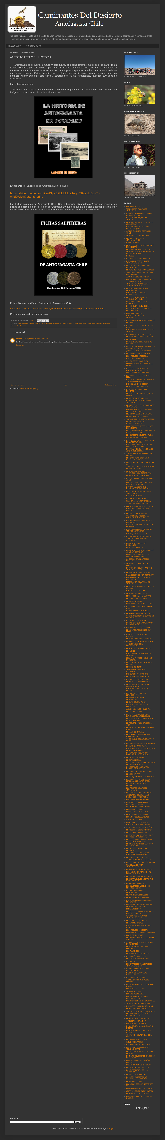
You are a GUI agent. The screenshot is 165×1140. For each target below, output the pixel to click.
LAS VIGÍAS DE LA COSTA (135, 989)
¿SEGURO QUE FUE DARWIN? (137, 822)
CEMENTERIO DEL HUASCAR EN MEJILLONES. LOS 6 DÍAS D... (138, 796)
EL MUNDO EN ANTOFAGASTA (137, 387)
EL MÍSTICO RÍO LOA (134, 760)
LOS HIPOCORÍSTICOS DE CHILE (138, 1044)
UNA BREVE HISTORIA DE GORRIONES (140, 743)
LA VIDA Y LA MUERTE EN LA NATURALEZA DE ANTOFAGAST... (138, 488)
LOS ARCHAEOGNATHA (134, 994)
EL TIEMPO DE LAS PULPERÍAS (137, 857)
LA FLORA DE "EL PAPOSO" (136, 1074)
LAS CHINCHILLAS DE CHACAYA (138, 353)
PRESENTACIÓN (15, 46)
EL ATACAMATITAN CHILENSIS (137, 895)
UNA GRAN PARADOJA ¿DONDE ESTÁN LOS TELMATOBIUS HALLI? (138, 715)
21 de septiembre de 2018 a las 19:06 (35, 339)
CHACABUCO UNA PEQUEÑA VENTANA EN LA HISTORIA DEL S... (140, 763)
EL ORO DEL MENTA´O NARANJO (138, 682)
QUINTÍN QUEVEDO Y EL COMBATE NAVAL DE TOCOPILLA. (139, 214)
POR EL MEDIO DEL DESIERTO (137, 1067)
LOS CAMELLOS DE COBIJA (136, 591)
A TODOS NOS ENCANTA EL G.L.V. (138, 860)
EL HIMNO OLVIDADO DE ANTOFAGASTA (135, 698)
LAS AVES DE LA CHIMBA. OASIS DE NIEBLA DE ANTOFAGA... (139, 483)
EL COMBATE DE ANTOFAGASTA (138, 572)
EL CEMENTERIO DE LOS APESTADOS (140, 270)
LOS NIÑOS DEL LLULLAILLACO (137, 817)
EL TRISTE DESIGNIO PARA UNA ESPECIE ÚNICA (138, 735)
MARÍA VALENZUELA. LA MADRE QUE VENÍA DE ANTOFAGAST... (140, 530)
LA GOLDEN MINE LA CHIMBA (137, 814)
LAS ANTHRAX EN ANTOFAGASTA (138, 1065)
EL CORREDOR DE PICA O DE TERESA (140, 771)
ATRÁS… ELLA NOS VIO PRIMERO (138, 504)
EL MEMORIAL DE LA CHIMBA (137, 417)
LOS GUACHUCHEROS (134, 935)
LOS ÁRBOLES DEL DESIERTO (137, 930)
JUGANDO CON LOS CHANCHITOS (138, 709)
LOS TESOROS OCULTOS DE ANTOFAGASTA (136, 789)
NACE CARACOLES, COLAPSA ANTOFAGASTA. (137, 219)
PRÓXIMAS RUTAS (33, 46)
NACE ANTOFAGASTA (134, 496)
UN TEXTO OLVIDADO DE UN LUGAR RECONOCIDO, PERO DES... (139, 836)
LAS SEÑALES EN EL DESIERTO (138, 384)
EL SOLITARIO (131, 339)
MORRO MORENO (132, 242)
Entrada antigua (110, 385)
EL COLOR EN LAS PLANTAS (136, 832)
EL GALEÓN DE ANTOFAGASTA (137, 897)
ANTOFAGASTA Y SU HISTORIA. (137, 235)
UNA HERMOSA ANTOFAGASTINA (138, 501)
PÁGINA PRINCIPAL (133, 206)
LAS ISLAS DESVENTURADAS (137, 674)
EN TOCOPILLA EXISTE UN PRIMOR (139, 830)
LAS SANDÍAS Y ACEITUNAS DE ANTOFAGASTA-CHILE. (137, 262)
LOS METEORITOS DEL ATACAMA (138, 825)
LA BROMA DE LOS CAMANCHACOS (139, 792)
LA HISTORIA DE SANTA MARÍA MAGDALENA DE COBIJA (137, 768)
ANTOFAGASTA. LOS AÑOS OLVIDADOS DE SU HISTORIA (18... (139, 472)
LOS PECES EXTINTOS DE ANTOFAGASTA (135, 316)
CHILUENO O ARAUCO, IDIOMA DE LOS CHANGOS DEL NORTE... (140, 347)
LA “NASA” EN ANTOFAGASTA (137, 368)
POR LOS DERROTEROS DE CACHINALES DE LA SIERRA (136, 1078)
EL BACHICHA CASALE (134, 923)
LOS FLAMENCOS (132, 951)
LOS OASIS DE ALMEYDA (135, 359)
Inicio (65, 385)
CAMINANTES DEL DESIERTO (38, 323)
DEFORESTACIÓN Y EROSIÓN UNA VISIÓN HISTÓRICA (139, 873)
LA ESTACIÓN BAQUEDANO (136, 956)
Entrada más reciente (18, 385)
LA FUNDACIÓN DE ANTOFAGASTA (139, 954)
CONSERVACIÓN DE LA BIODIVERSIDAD (134, 645)
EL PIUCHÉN (130, 651)
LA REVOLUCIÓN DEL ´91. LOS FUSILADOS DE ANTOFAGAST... (137, 754)
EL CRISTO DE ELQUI (134, 601)
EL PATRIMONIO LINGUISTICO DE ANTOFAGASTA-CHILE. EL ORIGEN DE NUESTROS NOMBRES (140, 251)
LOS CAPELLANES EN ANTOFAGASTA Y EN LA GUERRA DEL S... (140, 380)
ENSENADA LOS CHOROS (135, 809)
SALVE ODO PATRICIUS (134, 1042)
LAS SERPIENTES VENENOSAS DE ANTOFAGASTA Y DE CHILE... (139, 905)
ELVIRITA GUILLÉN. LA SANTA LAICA (139, 414)
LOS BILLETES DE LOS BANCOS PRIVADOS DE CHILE (138, 887)
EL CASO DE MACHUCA (135, 712)
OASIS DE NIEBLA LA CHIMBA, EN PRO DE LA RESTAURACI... (140, 441)
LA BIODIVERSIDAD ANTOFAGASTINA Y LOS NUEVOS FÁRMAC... (140, 431)
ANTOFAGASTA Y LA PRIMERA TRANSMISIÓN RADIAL (137, 285)
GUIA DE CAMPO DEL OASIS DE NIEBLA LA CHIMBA (137, 969)
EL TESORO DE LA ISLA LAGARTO (138, 596)
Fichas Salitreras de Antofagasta (72, 323)
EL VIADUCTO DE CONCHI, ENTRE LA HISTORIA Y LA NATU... (140, 912)
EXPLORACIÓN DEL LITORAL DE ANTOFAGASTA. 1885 (138, 583)
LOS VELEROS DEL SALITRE (136, 438)
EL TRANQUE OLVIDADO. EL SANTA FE (140, 777)
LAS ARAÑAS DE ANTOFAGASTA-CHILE (140, 320)
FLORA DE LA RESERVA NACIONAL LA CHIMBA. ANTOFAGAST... (140, 551)
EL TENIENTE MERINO (134, 667)
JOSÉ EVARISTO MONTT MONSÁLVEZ (140, 827)
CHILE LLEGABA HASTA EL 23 (137, 361)
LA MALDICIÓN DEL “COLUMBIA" (138, 476)
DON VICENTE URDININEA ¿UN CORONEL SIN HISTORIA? (137, 555)
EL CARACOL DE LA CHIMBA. (136, 599)
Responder (20, 345)
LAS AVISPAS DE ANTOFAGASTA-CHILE (140, 1001)
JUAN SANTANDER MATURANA (137, 277)
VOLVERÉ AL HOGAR (134, 991)
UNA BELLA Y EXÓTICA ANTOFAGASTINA (134, 866)
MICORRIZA (130, 961)
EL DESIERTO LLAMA (134, 1081)
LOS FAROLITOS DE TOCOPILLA (138, 258)
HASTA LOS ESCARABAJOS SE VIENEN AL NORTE (137, 1048)
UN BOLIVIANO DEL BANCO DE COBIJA (140, 862)
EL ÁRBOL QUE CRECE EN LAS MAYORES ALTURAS (137, 1015)
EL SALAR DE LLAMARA (135, 732)
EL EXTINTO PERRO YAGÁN (136, 920)
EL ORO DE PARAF (133, 774)
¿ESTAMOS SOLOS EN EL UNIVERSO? (140, 1091)
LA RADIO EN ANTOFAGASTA (136, 746)
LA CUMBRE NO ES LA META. (136, 1039)
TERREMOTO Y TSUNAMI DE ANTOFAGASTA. (136, 210)
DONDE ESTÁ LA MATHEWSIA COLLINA (140, 933)
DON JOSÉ (130, 256)
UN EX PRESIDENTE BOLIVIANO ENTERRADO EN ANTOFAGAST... (138, 780)
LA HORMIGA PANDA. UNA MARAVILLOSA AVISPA (135, 423)
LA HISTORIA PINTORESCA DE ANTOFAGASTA (137, 289)
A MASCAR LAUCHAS (134, 819)
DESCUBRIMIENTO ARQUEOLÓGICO (139, 604)
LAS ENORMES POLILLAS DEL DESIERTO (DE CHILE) (137, 997)
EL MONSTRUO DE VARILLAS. (137, 398)
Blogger (111, 1129)
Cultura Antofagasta (55, 323)
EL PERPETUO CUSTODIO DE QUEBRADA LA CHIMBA (137, 298)
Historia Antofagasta (89, 323)
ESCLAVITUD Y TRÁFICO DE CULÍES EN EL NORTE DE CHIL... (139, 410)
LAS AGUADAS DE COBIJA (135, 977)
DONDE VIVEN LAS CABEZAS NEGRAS (140, 1088)
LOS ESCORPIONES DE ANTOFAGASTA (134, 891)
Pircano (19, 339)
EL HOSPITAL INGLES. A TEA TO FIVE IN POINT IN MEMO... (139, 880)
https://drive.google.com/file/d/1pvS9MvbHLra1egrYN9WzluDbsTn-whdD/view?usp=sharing (55, 195)
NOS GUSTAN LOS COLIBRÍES (137, 802)
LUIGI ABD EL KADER (134, 313)
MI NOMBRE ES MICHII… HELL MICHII (140, 1006)
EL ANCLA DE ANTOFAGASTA (136, 513)
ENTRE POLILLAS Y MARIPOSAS (138, 1018)
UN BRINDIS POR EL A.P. (135, 883)
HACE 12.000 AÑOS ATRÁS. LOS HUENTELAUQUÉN (138, 228)
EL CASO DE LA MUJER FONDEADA (139, 876)
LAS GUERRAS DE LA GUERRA (137, 679)
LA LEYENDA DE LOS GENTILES (138, 1094)
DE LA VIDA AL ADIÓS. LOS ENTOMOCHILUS (136, 694)
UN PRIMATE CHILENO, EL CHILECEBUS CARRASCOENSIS (138, 805)
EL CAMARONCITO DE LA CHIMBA (138, 639)
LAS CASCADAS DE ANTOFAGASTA (139, 334)
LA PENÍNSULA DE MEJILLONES (138, 306)
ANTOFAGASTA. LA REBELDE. (137, 593)
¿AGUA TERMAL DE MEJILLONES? (138, 351)
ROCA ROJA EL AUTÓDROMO (137, 812)
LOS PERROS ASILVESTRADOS (137, 620)
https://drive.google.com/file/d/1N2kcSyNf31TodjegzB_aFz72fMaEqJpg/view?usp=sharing (57, 308)
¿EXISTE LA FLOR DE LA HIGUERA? (139, 1004)
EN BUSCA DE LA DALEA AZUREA (138, 648)
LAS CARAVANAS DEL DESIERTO (138, 799)
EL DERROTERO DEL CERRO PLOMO (139, 435)
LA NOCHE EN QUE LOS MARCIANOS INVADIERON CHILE (139, 624)
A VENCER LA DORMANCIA (136, 1021)
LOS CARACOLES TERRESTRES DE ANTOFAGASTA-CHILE (139, 965)
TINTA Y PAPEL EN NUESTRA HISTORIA (140, 419)
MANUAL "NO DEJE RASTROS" (137, 611)
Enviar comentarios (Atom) (29, 389)
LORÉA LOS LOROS (133, 909)
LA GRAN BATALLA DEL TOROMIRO (139, 869)
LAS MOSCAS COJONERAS (136, 1023)
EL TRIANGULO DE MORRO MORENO (139, 337)
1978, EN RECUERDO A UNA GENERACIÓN (136, 539)
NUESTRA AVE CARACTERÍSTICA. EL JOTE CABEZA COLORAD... (139, 450)
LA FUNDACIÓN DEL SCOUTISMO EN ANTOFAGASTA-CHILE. (139, 569)
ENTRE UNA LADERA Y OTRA (136, 1009)
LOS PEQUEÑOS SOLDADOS (136, 534)
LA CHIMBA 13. (131, 323)
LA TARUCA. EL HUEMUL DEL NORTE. (140, 641)
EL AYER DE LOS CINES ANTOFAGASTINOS (135, 239)
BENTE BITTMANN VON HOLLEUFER (139, 506)
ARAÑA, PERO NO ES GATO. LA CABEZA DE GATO (137, 685)
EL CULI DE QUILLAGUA (135, 757)
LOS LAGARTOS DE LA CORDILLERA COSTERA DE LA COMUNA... (139, 445)
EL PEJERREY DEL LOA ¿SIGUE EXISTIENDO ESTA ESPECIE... (137, 854)
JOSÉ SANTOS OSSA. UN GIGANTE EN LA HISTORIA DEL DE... (140, 467)
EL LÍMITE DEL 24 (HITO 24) (136, 702)
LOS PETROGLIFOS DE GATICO (137, 498)
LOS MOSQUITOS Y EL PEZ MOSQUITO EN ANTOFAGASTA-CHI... (140, 749)
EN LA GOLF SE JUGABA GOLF (137, 676)
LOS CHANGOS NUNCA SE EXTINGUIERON (136, 294)
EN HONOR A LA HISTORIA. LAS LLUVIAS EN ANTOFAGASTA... (137, 459)
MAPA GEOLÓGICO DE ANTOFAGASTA (140, 575)
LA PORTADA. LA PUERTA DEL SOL (139, 536)
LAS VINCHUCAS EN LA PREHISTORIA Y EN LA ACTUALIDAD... (140, 280)
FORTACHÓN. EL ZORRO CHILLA (138, 627)
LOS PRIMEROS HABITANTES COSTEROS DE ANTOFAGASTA (137, 372)
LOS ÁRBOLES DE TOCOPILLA (137, 356)
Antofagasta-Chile (23, 323)
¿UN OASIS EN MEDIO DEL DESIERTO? (140, 1011)
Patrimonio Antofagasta (103, 323)
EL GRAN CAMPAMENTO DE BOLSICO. (140, 613)
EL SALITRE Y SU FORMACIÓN (137, 959)
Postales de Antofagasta (18, 326)
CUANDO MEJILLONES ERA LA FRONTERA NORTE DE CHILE (137, 517)
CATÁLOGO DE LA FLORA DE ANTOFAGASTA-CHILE (136, 917)
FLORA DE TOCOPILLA (134, 548)
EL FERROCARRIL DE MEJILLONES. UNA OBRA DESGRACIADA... (139, 840)
